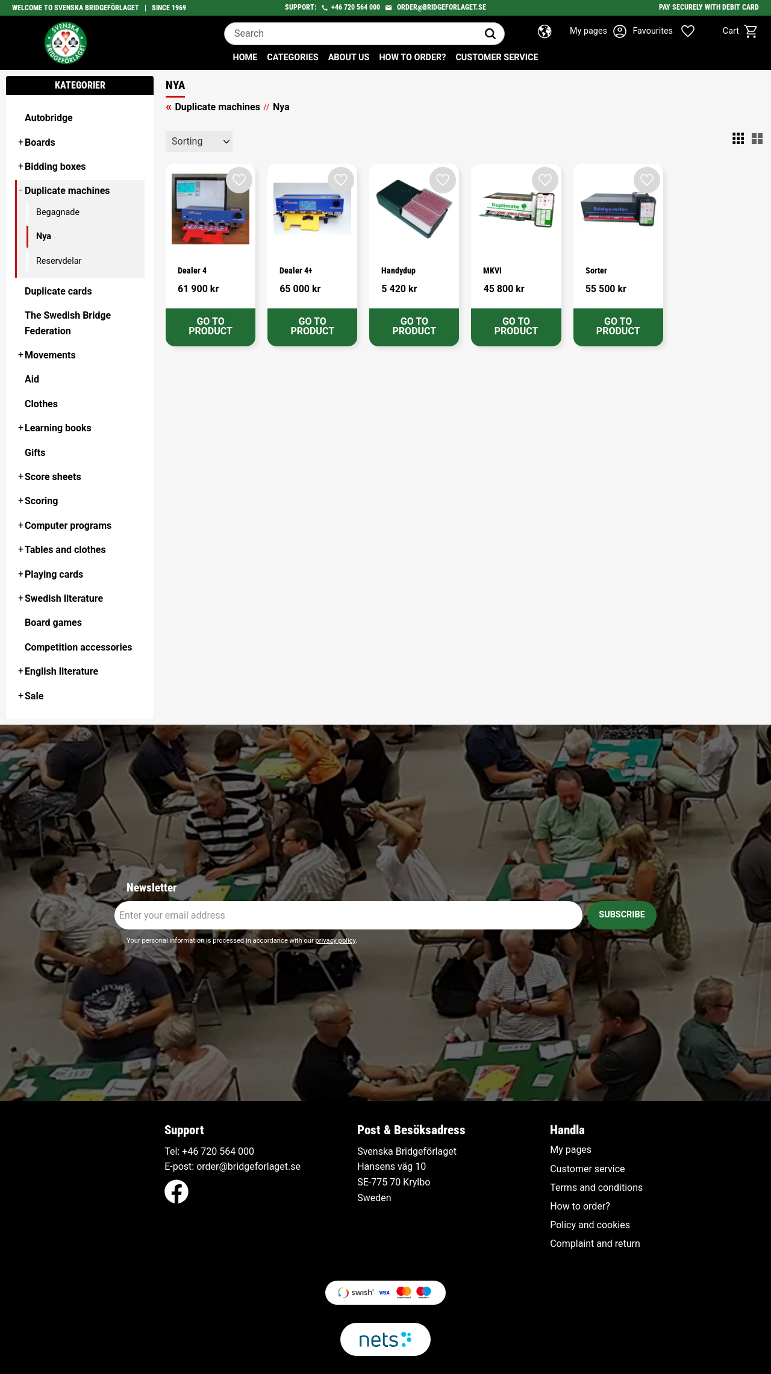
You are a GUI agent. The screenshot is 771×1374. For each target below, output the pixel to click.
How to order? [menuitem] (412, 57)
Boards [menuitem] (40, 142)
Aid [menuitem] (32, 379)
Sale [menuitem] (34, 696)
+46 (336, 7)
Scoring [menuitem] (41, 501)
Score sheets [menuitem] (53, 476)
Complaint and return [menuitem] (595, 1243)
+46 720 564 (209, 1151)
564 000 (368, 7)
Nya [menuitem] (43, 236)
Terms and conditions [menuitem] (596, 1187)
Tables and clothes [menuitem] (65, 549)
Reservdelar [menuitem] (58, 261)
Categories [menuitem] (292, 57)
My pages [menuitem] (571, 1149)
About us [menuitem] (349, 57)
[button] (673, 31)
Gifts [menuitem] (35, 452)
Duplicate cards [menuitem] (58, 291)
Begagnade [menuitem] (58, 212)
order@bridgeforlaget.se (441, 7)
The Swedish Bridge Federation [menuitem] (68, 323)
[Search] (490, 34)
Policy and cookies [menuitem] (590, 1225)
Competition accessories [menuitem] (79, 647)
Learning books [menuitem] (58, 428)
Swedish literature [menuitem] (64, 598)
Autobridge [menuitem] (49, 117)
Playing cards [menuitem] (54, 574)
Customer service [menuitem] (496, 57)
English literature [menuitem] (61, 671)
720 (349, 7)
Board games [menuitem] (53, 622)
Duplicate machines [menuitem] (67, 190)
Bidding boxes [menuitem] (55, 166)
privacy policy (335, 941)
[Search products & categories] (350, 34)
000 (246, 1151)
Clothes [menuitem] (41, 404)
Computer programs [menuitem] (68, 525)
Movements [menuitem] (50, 355)
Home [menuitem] (245, 57)
